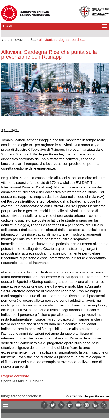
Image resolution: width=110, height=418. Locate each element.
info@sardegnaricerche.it (21, 396)
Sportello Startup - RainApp (22, 381)
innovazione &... (23, 40)
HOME (8, 26)
